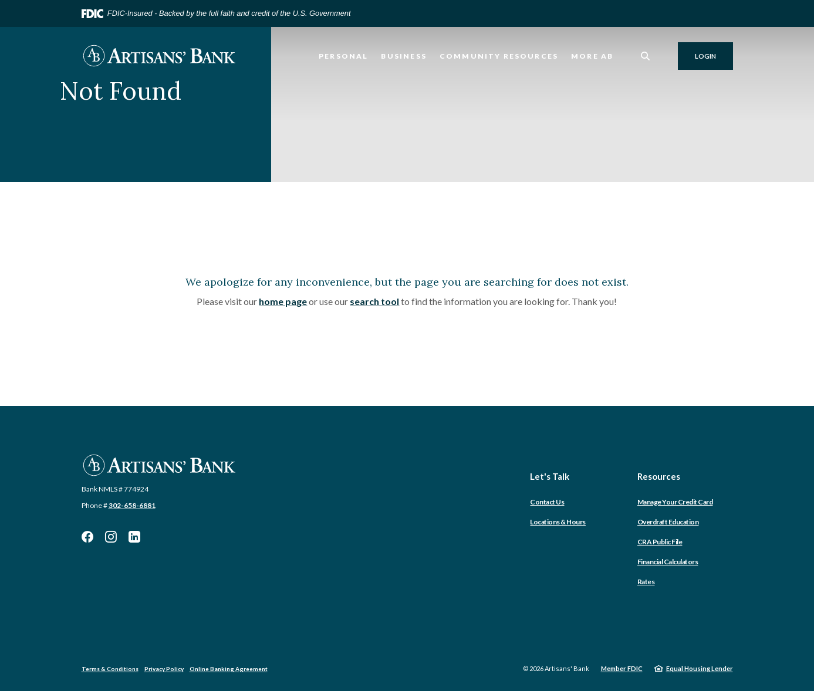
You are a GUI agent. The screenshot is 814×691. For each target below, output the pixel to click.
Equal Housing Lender (699, 668)
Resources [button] (658, 476)
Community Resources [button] (499, 56)
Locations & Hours (558, 521)
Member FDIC (622, 668)
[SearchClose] (645, 56)
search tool (374, 301)
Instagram (111, 537)
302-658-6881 (132, 505)
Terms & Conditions (110, 668)
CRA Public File (660, 541)
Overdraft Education (668, 521)
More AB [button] (592, 56)
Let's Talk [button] (549, 476)
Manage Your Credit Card (675, 502)
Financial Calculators (667, 561)
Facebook (87, 537)
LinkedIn (134, 537)
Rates (646, 581)
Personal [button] (343, 56)
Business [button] (403, 56)
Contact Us (547, 501)
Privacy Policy (164, 668)
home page (283, 301)
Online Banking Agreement (229, 668)
